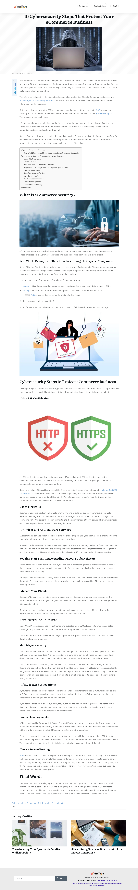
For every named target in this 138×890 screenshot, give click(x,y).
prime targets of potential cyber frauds (37, 100)
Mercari (25, 286)
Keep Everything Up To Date (34, 173)
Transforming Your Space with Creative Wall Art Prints (39, 838)
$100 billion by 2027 (105, 113)
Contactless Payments (32, 182)
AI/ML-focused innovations (34, 179)
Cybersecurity (18, 803)
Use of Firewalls (30, 162)
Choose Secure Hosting (33, 184)
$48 (98, 110)
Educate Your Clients (32, 170)
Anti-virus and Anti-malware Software (39, 165)
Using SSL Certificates (32, 159)
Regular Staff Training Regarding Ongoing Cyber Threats (46, 167)
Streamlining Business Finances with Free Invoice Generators (98, 838)
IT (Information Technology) (50, 803)
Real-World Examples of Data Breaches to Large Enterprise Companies (51, 153)
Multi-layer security (31, 176)
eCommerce (30, 803)
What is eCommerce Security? (33, 150)
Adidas (34, 295)
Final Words (26, 187)
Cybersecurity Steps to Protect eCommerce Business (42, 156)
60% (21, 755)
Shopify (25, 290)
